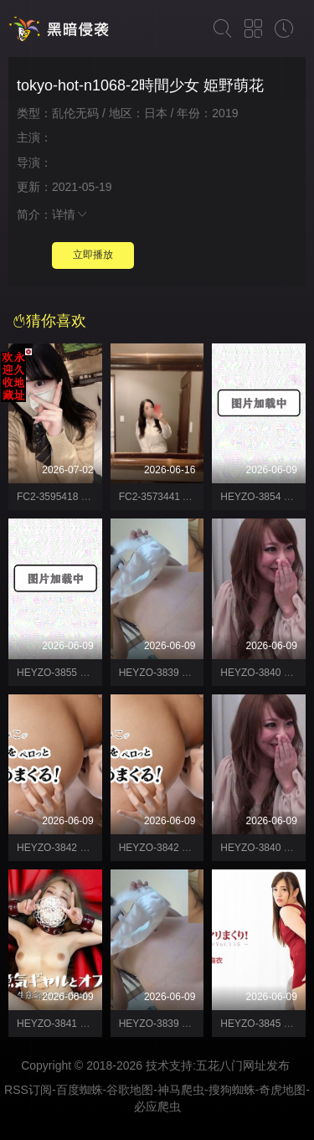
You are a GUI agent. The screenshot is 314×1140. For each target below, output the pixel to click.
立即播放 (93, 254)
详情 (70, 214)
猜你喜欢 (49, 320)
